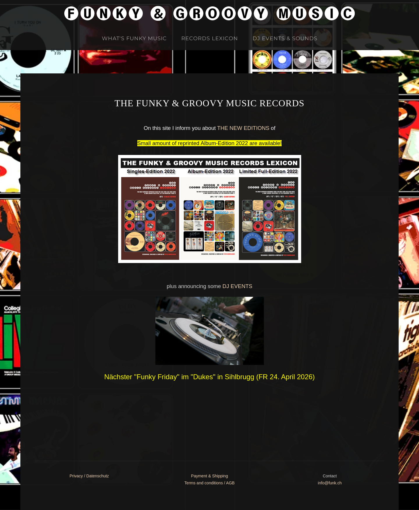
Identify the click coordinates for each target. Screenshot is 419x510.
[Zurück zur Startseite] (209, 13)
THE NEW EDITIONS (243, 128)
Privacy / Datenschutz (89, 476)
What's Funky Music (134, 38)
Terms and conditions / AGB (209, 483)
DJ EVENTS (238, 286)
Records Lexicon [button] (209, 38)
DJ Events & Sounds (285, 38)
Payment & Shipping (209, 476)
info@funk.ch (330, 483)
